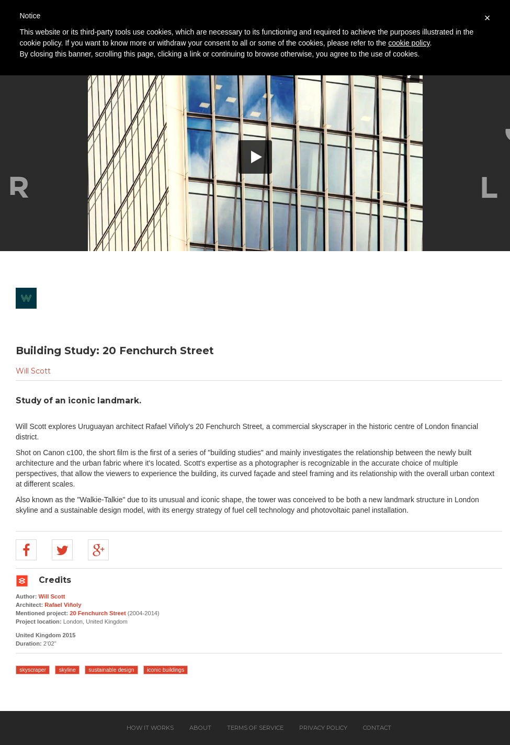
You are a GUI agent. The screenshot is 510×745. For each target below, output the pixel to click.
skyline (67, 670)
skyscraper (32, 670)
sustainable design (111, 670)
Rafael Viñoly (62, 605)
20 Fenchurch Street (98, 613)
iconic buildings (165, 670)
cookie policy (408, 43)
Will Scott (33, 371)
